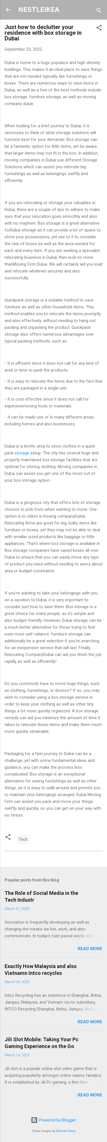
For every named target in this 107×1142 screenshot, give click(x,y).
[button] (99, 28)
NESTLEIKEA (38, 10)
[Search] (99, 11)
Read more (90, 948)
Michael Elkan (66, 1131)
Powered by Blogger (53, 1120)
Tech (23, 839)
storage (22, 453)
